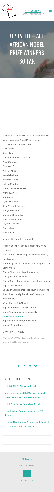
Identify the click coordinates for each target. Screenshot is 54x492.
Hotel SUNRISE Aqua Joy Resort (20, 386)
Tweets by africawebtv (14, 316)
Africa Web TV (11, 338)
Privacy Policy (27, 480)
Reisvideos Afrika (23, 342)
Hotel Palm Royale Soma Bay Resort (22, 404)
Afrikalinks (33, 10)
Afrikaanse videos (27, 338)
